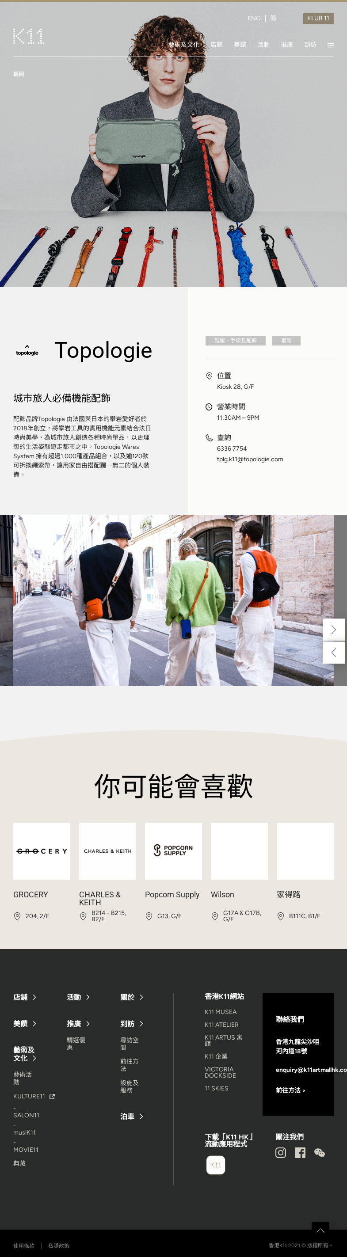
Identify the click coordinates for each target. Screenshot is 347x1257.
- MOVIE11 (25, 1146)
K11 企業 (216, 1056)
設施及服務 (129, 1086)
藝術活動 (22, 1078)
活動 (263, 44)
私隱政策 (58, 1246)
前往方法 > (291, 1090)
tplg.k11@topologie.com (250, 459)
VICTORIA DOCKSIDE (220, 1072)
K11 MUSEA (220, 1012)
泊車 (127, 1117)
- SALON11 (26, 1112)
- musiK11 (24, 1128)
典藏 (19, 1163)
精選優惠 (76, 1044)
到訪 (310, 44)
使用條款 (23, 1246)
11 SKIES (217, 1088)
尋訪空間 (129, 1044)
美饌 (240, 44)
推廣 (287, 44)
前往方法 (129, 1065)
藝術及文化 (183, 44)
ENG (254, 18)
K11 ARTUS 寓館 (224, 1041)
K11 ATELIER (222, 1025)
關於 (127, 997)
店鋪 (216, 44)
